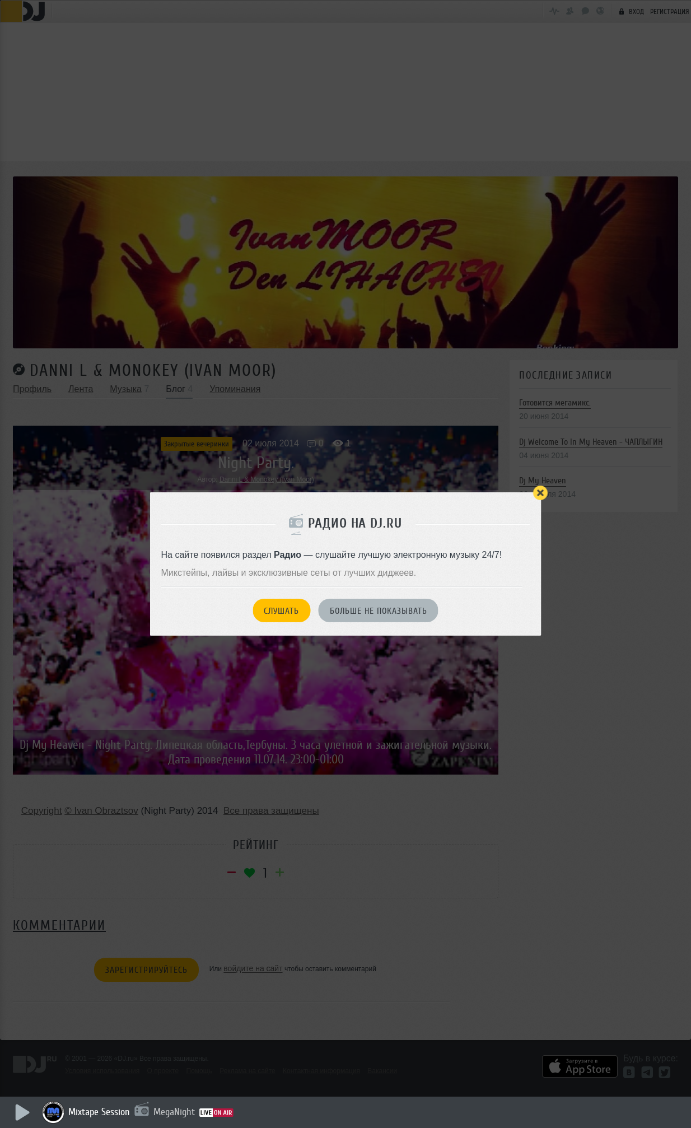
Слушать (281, 611)
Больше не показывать (378, 611)
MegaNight (174, 1111)
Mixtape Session (99, 1111)
